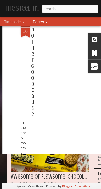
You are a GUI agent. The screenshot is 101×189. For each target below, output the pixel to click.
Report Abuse (82, 186)
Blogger (67, 186)
